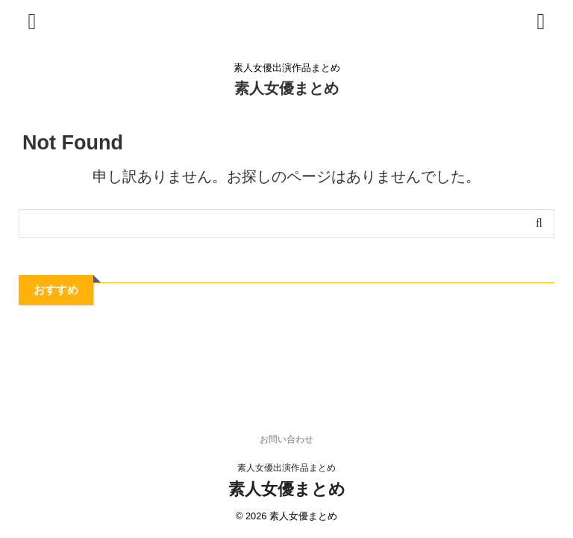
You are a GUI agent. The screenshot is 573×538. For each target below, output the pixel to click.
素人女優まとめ (286, 88)
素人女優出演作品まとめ (286, 468)
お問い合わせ (286, 439)
